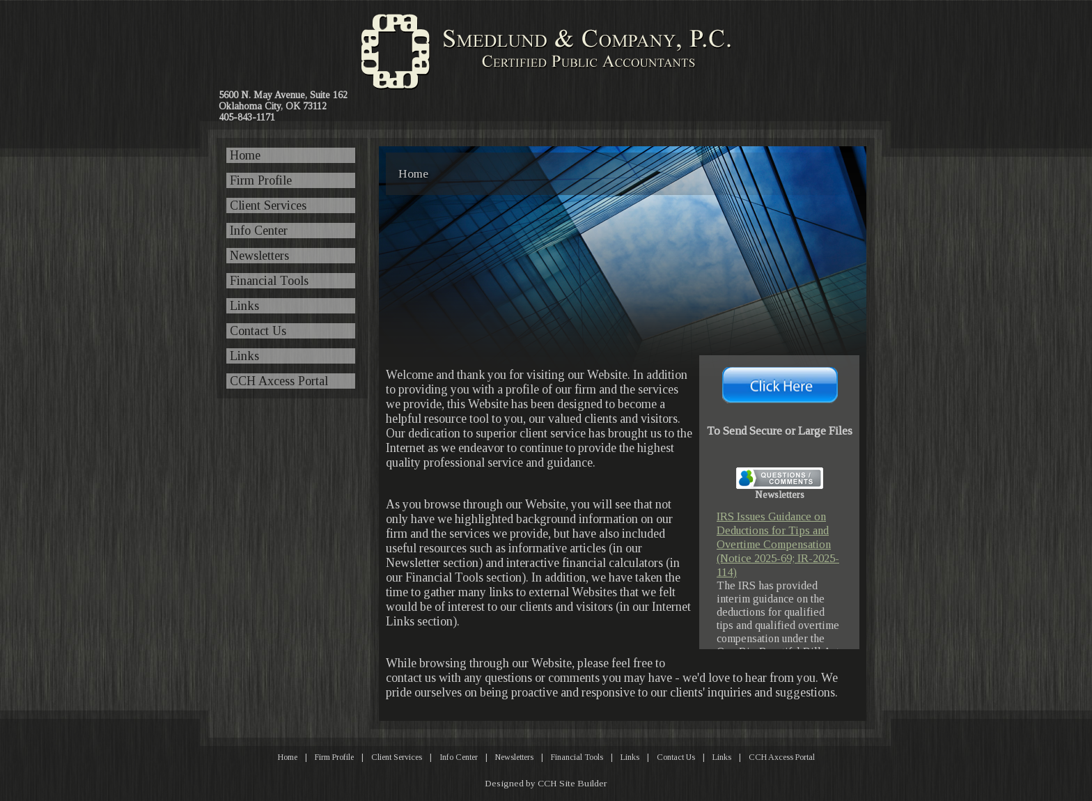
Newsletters (259, 256)
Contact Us (258, 331)
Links (244, 306)
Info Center (259, 231)
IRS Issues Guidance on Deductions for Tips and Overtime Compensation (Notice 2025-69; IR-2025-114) (778, 544)
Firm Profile (261, 180)
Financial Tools (269, 281)
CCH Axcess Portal (279, 381)
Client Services (268, 205)
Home (245, 155)
